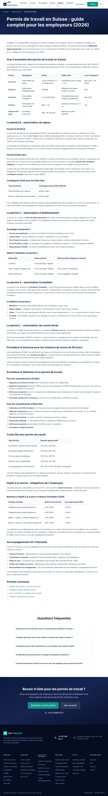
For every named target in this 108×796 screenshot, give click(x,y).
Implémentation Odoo (62, 760)
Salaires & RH (16, 12)
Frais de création (26, 773)
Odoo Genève (59, 783)
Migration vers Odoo (62, 773)
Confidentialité (88, 793)
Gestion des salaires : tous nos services (25, 586)
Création (32, 4)
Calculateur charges (79, 770)
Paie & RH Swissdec (61, 766)
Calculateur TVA (78, 766)
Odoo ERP (69, 4)
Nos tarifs (76, 773)
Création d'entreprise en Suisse (21, 596)
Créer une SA (25, 763)
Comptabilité (42, 4)
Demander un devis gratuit (43, 705)
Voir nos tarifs (70, 705)
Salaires (60, 4)
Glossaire (93, 766)
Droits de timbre (43, 771)
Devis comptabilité (78, 763)
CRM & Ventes (60, 770)
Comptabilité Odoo (61, 763)
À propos (93, 760)
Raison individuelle (27, 766)
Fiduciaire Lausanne (9, 763)
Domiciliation (80, 4)
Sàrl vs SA (24, 777)
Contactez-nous (91, 572)
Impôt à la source (43, 768)
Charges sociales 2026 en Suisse (22, 590)
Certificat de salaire (44, 775)
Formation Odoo (60, 777)
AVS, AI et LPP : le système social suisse (25, 593)
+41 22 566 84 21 (54, 713)
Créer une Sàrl (25, 760)
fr (102, 4)
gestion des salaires (54, 572)
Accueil (5, 12)
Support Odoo (59, 780)
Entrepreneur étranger (28, 770)
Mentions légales (100, 793)
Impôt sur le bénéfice (45, 761)
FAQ (91, 763)
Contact (92, 4)
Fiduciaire (23, 4)
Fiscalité (51, 4)
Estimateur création (79, 760)
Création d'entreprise (10, 766)
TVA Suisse (41, 765)
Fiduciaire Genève (9, 760)
